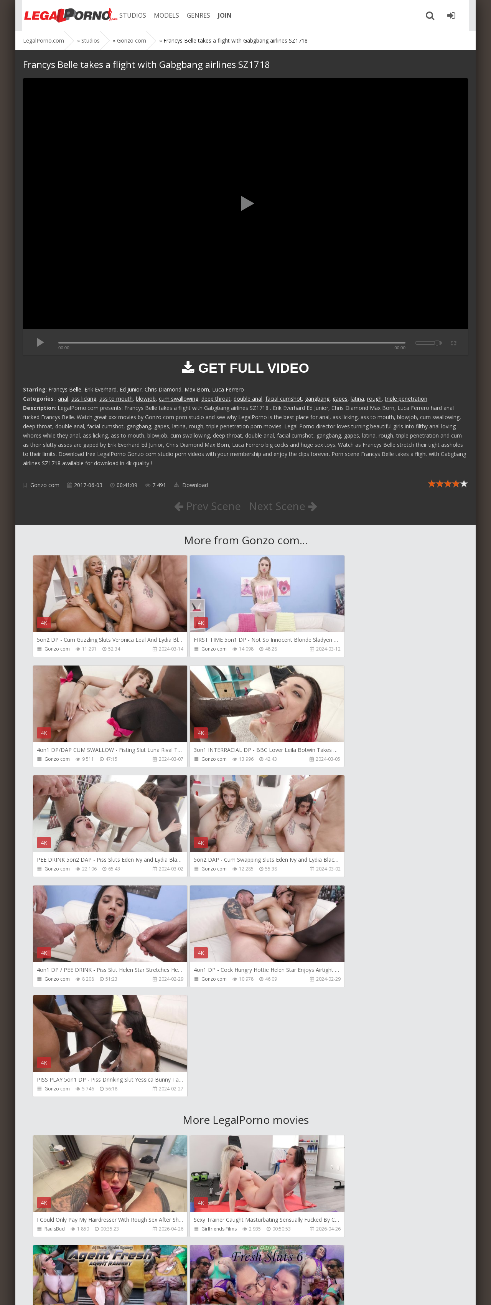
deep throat (216, 398)
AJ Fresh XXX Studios (352, 1009)
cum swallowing (178, 398)
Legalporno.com (65, 15)
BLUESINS (197, 1230)
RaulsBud (54, 1009)
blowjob (146, 398)
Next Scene (283, 506)
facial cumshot (283, 398)
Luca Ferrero (228, 389)
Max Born (197, 389)
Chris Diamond (163, 389)
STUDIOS (128, 15)
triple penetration (406, 398)
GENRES (194, 15)
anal (63, 398)
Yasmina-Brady (346, 1230)
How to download (132, 1268)
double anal (248, 398)
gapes (340, 398)
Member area (77, 1268)
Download (191, 485)
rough (374, 398)
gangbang (317, 398)
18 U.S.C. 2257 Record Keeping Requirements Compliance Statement (267, 1291)
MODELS (162, 15)
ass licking (83, 398)
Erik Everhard (100, 389)
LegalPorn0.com (79, 1291)
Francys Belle (64, 389)
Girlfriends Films (204, 1009)
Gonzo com (44, 485)
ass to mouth (116, 398)
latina (357, 398)
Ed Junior (131, 389)
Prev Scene (207, 506)
